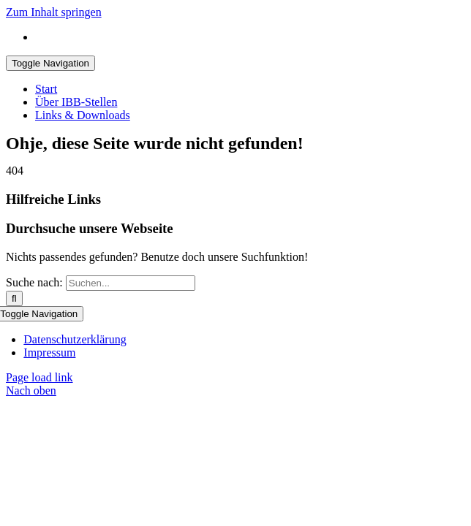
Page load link (39, 377)
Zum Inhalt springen (54, 12)
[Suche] (14, 298)
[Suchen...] (130, 283)
